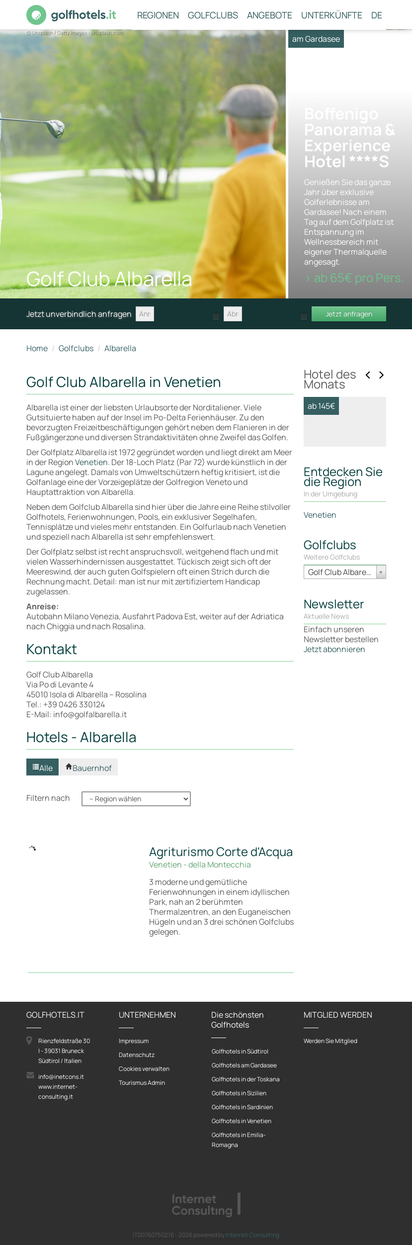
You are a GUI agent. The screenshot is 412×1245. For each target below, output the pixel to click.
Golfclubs (213, 15)
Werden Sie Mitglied (330, 1041)
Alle (42, 768)
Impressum (134, 1041)
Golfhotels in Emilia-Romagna (239, 1140)
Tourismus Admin (142, 1082)
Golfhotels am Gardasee (244, 1065)
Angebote (269, 15)
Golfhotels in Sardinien (242, 1107)
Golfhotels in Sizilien (239, 1093)
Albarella (120, 348)
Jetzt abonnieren (334, 856)
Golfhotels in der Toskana (246, 1079)
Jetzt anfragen (349, 313)
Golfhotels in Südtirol (240, 1051)
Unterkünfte (331, 15)
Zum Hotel (336, 646)
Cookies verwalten (144, 1068)
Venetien (91, 462)
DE (376, 15)
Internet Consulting (252, 1235)
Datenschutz (137, 1055)
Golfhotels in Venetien (241, 1121)
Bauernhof (89, 768)
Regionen (158, 15)
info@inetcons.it (61, 1076)
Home (37, 348)
